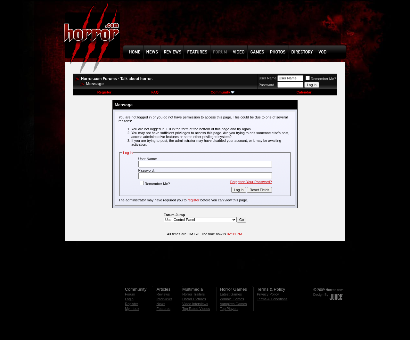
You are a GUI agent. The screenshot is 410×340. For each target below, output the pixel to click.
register (194, 200)
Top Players (229, 309)
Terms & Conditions (272, 299)
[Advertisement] (236, 27)
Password (266, 85)
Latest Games (231, 294)
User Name (268, 78)
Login (129, 299)
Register (104, 92)
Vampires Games (233, 304)
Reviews (163, 294)
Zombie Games (232, 299)
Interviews (164, 299)
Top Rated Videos (196, 309)
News (160, 304)
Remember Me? (321, 79)
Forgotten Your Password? (251, 182)
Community (223, 92)
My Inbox (132, 309)
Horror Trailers (193, 294)
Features (163, 309)
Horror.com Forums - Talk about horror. (117, 79)
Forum (130, 294)
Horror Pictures (194, 299)
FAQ (155, 92)
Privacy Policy (268, 294)
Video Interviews (195, 304)
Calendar (303, 92)
